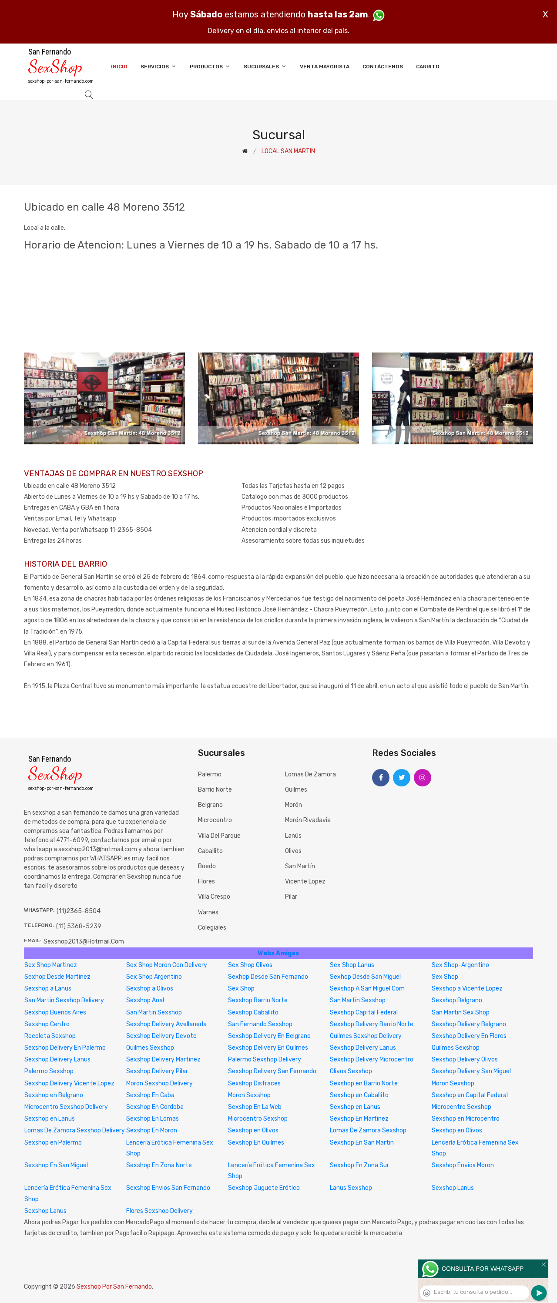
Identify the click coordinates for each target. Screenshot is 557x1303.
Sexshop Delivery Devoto (161, 1036)
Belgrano (210, 805)
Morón (293, 805)
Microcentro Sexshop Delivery (66, 1107)
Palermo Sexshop (49, 1071)
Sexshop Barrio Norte (258, 1000)
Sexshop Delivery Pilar (157, 1071)
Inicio (119, 67)
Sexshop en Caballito (359, 1095)
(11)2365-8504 (79, 911)
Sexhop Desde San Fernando (268, 977)
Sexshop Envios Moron (463, 1165)
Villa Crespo (214, 896)
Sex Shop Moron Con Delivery (166, 965)
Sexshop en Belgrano (53, 1095)
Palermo (209, 774)
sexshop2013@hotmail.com (84, 941)
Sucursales (265, 66)
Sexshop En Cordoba (155, 1107)
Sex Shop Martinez (50, 965)
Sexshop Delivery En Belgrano (269, 1036)
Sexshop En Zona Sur (359, 1165)
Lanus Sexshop (351, 1188)
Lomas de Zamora (310, 774)
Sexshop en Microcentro (466, 1118)
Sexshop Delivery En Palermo (65, 1047)
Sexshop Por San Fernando (114, 1286)
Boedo (207, 866)
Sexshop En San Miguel (56, 1165)
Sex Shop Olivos (250, 965)
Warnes (208, 912)
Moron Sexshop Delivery (159, 1083)
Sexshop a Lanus (47, 988)
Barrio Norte (215, 789)
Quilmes (296, 789)
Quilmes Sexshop (150, 1047)
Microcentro (215, 820)
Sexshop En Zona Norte (159, 1165)
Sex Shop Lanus (352, 965)
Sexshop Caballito (253, 1012)
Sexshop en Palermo (53, 1142)
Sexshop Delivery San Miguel (471, 1071)
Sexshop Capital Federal (364, 1012)
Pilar (291, 896)
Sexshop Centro (47, 1024)
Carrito (428, 67)
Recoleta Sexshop (50, 1036)
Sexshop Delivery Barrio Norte (371, 1024)
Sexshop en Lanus (355, 1107)
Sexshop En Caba (150, 1095)
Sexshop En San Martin (362, 1142)
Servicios (159, 66)
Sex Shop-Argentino (460, 965)
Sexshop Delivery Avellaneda (166, 1024)
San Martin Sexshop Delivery (64, 1000)
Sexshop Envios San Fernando (168, 1188)
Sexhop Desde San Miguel (365, 977)
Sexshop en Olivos (253, 1130)
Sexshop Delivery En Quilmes (268, 1047)
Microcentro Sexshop (461, 1107)
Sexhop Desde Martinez (57, 977)
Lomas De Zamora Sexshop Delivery (74, 1130)
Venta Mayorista (324, 67)
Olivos (293, 851)
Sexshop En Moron (151, 1130)
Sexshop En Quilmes (256, 1142)
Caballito (210, 851)
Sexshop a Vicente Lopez (467, 988)
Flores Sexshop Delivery (159, 1211)
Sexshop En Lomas (152, 1118)
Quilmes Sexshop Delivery (366, 1036)
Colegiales (212, 927)
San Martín (300, 866)
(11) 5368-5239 (78, 926)
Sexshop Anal (145, 1000)
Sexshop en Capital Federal (470, 1095)
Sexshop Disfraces (254, 1083)
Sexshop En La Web (255, 1107)
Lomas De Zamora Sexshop (368, 1130)
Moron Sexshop (453, 1083)
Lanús (293, 836)
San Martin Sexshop (358, 1000)
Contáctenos (382, 67)
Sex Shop (445, 977)
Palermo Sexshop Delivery (264, 1059)
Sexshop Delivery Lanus (363, 1047)
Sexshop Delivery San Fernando (272, 1071)
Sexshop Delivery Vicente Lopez (69, 1083)
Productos (210, 66)
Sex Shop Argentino (154, 977)
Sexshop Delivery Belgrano (469, 1024)
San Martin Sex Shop (461, 1012)
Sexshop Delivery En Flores (469, 1036)
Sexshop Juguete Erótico (264, 1188)
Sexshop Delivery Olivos (465, 1059)
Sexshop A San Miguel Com (367, 988)
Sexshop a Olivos (149, 988)
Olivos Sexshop (351, 1071)
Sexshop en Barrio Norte (364, 1083)
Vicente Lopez (305, 881)
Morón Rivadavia (308, 820)
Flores (206, 881)
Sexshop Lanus (453, 1188)
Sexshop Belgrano (457, 1000)
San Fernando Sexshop (260, 1024)
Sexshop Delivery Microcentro (371, 1059)
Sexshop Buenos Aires (55, 1012)
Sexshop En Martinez (359, 1118)
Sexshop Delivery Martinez (163, 1059)
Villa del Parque (219, 836)
